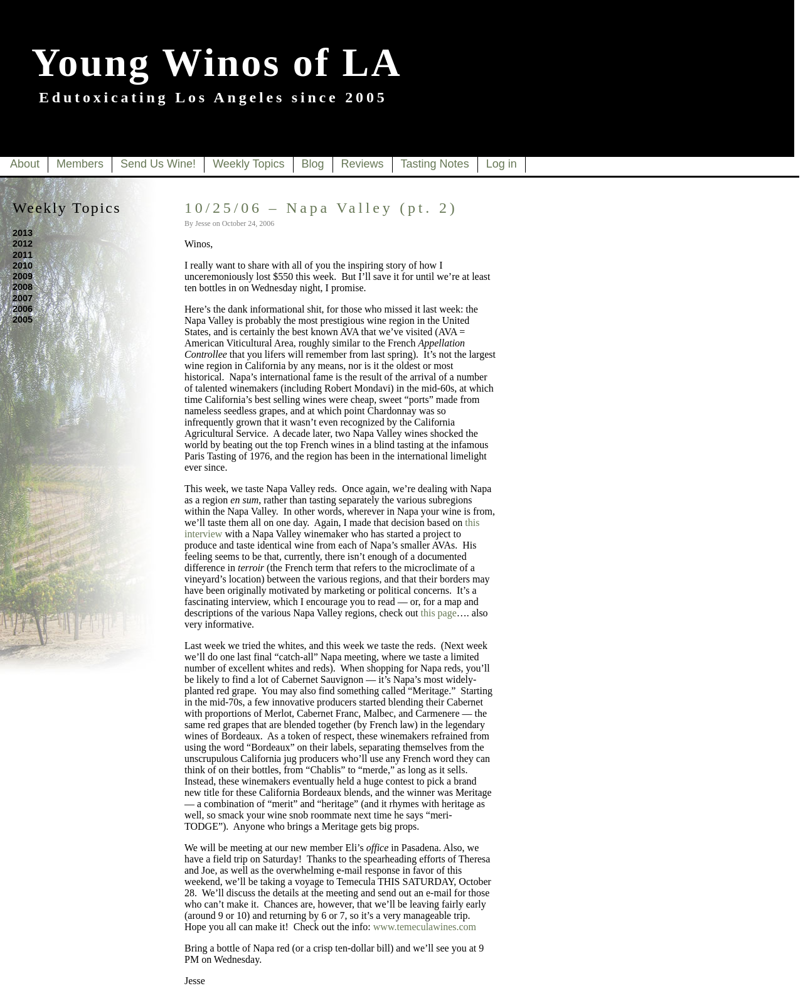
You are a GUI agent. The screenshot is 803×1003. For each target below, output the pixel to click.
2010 (23, 265)
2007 (23, 298)
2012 (23, 244)
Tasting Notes (435, 164)
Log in (501, 164)
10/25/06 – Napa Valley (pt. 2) (321, 208)
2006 (23, 309)
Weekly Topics (248, 164)
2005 (23, 319)
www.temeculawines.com (424, 926)
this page (439, 613)
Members (80, 164)
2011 (23, 255)
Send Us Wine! (158, 164)
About (25, 164)
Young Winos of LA (216, 62)
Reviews (362, 164)
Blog (313, 164)
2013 (23, 233)
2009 (23, 276)
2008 (23, 287)
